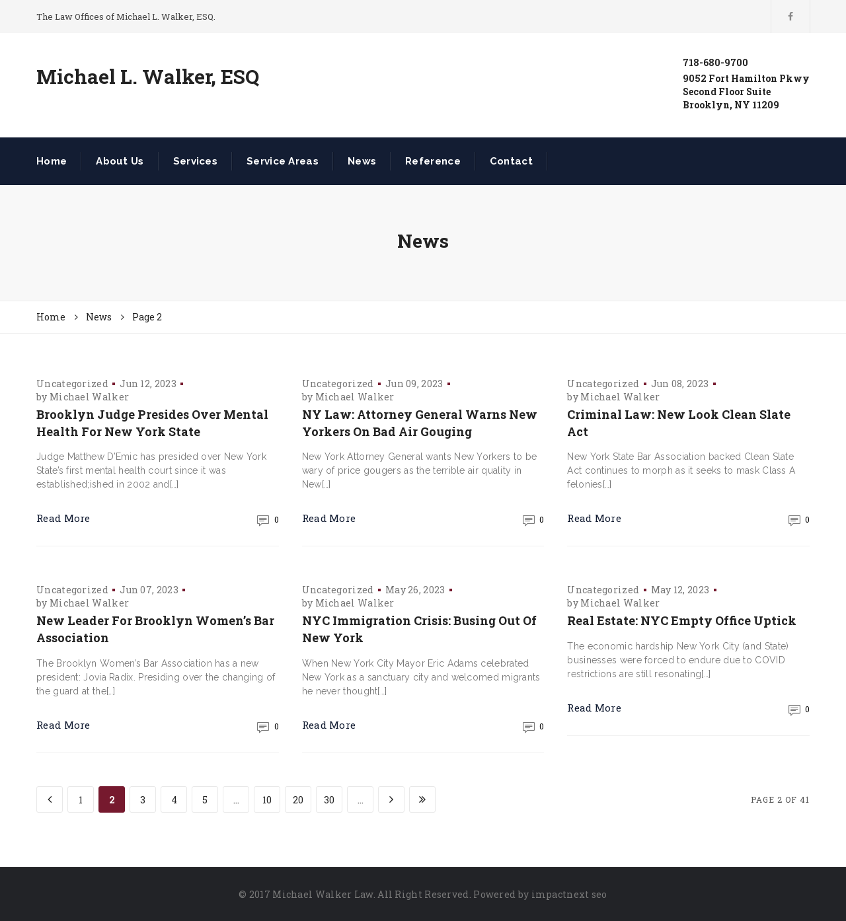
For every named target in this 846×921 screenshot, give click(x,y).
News (362, 161)
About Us (119, 161)
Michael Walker (89, 396)
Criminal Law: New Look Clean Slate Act (678, 422)
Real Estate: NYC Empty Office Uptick (681, 620)
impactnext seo (569, 894)
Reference (433, 161)
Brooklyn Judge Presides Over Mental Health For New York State (152, 422)
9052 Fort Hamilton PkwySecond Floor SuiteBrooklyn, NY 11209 (746, 91)
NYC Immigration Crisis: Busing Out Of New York (419, 628)
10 (267, 799)
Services (195, 161)
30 (329, 799)
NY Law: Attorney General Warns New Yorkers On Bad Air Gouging (419, 422)
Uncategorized (72, 383)
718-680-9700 (715, 62)
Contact (511, 161)
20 (298, 799)
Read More (63, 518)
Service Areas (283, 161)
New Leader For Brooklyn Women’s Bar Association (155, 628)
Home (51, 161)
